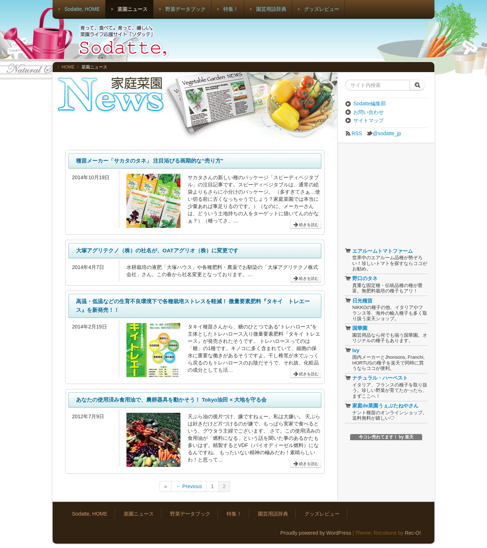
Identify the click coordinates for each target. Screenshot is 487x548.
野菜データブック (185, 9)
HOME (68, 67)
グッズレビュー (321, 9)
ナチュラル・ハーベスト (376, 378)
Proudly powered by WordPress (315, 533)
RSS (353, 133)
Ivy (352, 350)
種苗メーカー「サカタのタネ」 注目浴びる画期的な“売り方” (149, 161)
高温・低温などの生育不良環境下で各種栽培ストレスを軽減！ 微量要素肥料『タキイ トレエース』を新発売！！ (193, 305)
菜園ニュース (132, 9)
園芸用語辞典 (271, 9)
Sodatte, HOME (82, 9)
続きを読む (305, 225)
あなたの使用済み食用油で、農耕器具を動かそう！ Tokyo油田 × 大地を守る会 (171, 400)
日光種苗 (358, 301)
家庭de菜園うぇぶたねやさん (382, 405)
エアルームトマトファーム (379, 251)
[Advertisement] (303, 39)
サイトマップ (364, 120)
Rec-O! (413, 533)
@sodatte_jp (383, 133)
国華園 (356, 328)
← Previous (189, 486)
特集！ (230, 9)
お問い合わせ (364, 112)
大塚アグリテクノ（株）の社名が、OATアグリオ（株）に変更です (157, 250)
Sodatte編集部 (365, 103)
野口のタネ (361, 278)
